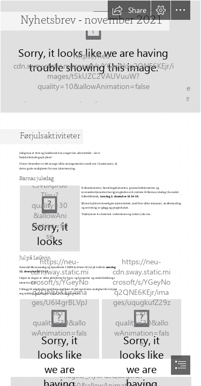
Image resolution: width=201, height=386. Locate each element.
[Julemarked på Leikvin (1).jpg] (59, 329)
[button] (129, 10)
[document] (100, 193)
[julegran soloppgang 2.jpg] (100, 56)
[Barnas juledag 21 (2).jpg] (49, 218)
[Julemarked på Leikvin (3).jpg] (141, 329)
